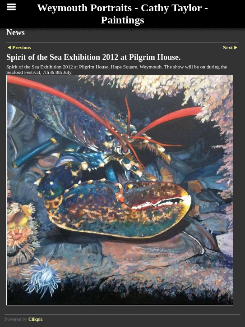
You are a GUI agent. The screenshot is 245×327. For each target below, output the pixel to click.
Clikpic (35, 319)
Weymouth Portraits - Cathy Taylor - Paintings (122, 14)
